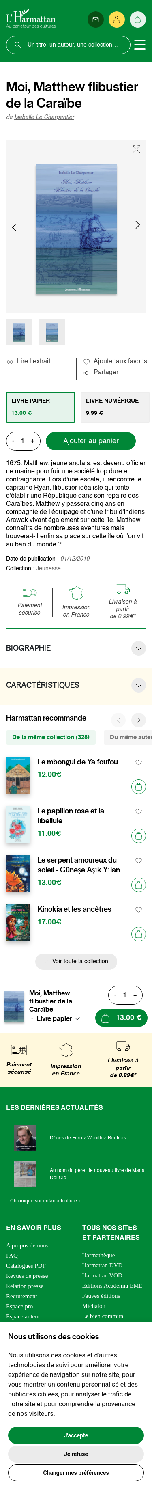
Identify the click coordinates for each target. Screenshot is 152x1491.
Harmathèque (98, 1255)
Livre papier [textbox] (54, 1018)
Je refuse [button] (76, 1454)
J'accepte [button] (76, 1435)
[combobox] (61, 1018)
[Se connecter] (117, 19)
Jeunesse (48, 569)
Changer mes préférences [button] (76, 1472)
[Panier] (138, 19)
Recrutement (21, 1296)
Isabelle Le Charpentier (44, 117)
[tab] (40, 407)
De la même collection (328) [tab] (51, 737)
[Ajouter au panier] (138, 786)
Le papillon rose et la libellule (71, 816)
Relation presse (24, 1286)
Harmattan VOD (102, 1275)
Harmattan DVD (102, 1265)
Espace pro (19, 1306)
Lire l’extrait (28, 361)
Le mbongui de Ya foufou (78, 762)
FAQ (12, 1255)
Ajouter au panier (91, 441)
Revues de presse (27, 1276)
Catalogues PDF (26, 1265)
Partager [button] (100, 372)
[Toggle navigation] (140, 45)
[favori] (139, 762)
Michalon (94, 1306)
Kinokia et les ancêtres (74, 909)
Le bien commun (103, 1316)
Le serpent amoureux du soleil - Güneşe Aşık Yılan (79, 865)
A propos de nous (27, 1245)
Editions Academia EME (112, 1285)
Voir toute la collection (80, 962)
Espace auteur (23, 1316)
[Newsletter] (96, 19)
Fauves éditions (101, 1295)
